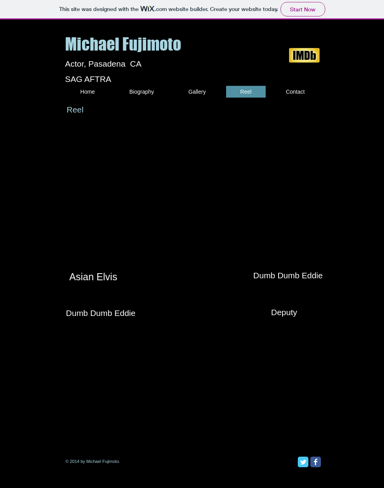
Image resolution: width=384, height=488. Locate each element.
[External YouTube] (283, 193)
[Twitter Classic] (303, 462)
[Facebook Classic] (315, 462)
